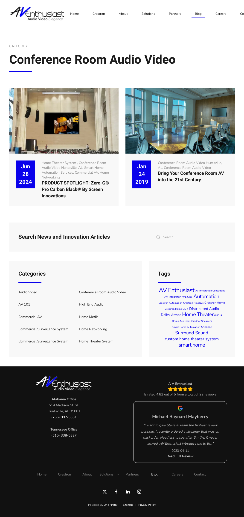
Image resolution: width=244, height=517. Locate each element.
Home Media (89, 317)
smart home (192, 344)
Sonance (206, 327)
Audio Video (27, 292)
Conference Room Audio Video (187, 167)
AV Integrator (172, 297)
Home (74, 14)
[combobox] (190, 237)
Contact (200, 474)
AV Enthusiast (176, 290)
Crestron (99, 14)
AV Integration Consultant (210, 290)
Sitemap (128, 505)
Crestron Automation (170, 303)
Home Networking (93, 329)
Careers (220, 14)
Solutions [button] (148, 14)
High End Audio (91, 304)
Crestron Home (214, 303)
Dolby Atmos (171, 314)
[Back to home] (38, 14)
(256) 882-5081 (64, 417)
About (123, 14)
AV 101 (24, 304)
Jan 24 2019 (141, 174)
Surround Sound (191, 333)
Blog (198, 14)
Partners (175, 14)
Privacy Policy (147, 505)
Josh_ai (218, 315)
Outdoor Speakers (201, 321)
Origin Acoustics (181, 321)
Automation (206, 296)
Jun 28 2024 (25, 174)
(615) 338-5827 (64, 435)
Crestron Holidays (193, 303)
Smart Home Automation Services (73, 170)
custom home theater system (192, 339)
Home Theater (197, 314)
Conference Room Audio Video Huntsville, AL (74, 165)
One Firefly (110, 505)
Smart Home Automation (186, 327)
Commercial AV (86, 172)
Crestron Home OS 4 (176, 309)
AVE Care (187, 297)
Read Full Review (180, 456)
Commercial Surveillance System (43, 329)
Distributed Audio (204, 308)
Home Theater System (59, 162)
